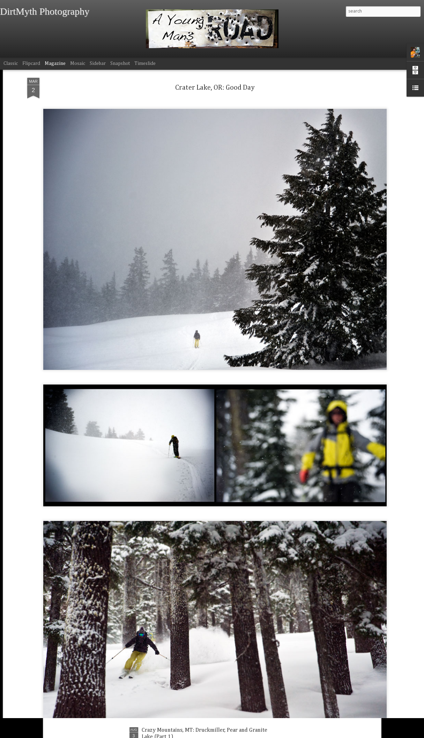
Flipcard (31, 63)
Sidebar (98, 63)
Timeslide (145, 63)
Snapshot (120, 63)
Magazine (55, 63)
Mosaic (77, 63)
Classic (10, 63)
